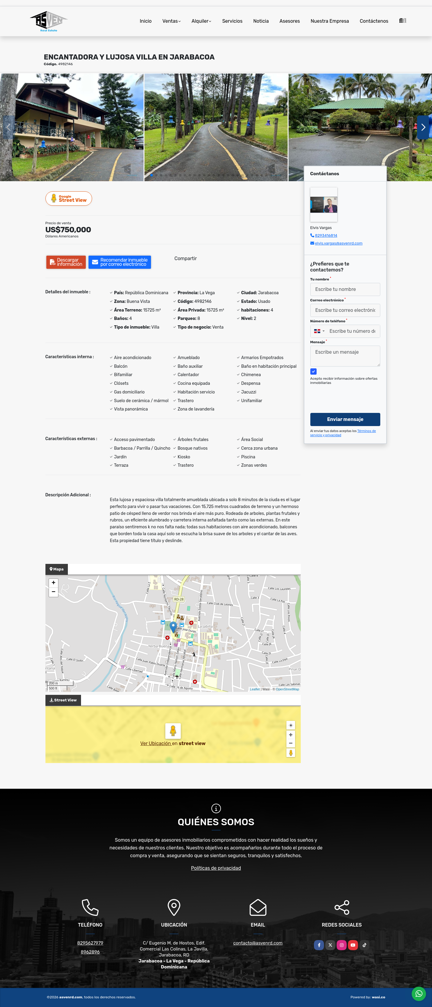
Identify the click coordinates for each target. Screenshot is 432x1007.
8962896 (90, 952)
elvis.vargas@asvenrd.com (339, 243)
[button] (151, 175)
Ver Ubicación (156, 743)
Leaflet (255, 689)
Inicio (146, 21)
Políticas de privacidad (216, 868)
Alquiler (200, 21)
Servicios (232, 21)
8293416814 (326, 235)
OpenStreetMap (287, 689)
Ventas (170, 21)
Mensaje (318, 341)
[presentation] (343, 393)
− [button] (53, 592)
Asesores (290, 21)
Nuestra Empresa (330, 21)
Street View (69, 198)
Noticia (261, 21)
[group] (72, 127)
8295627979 (90, 943)
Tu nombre (320, 279)
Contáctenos (374, 21)
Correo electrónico (328, 299)
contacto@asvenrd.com (258, 943)
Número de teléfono (328, 320)
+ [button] (53, 583)
